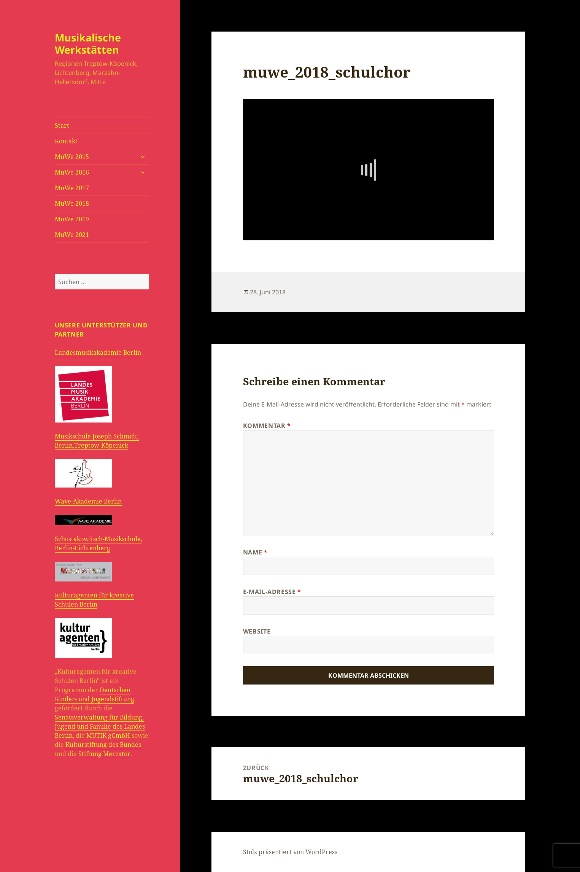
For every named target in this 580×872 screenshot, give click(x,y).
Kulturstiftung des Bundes (103, 744)
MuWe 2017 (72, 188)
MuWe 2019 (72, 219)
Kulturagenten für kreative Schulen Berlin (94, 599)
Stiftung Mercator (104, 754)
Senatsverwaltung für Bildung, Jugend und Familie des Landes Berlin (100, 726)
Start (62, 125)
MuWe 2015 (72, 156)
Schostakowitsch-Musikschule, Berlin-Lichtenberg (98, 543)
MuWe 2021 (72, 234)
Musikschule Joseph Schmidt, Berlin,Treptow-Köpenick (97, 441)
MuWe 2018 (72, 203)
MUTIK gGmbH (108, 735)
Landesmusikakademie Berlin (98, 352)
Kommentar (267, 425)
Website (256, 631)
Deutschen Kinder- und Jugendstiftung (94, 694)
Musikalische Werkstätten (88, 43)
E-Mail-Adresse (272, 592)
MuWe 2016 (72, 172)
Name (255, 552)
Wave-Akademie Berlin (88, 501)
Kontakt (66, 141)
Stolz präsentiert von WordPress (290, 852)
